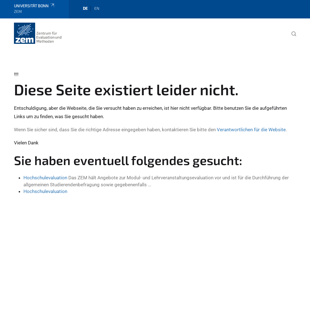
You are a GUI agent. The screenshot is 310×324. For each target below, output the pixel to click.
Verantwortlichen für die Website (251, 129)
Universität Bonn (34, 5)
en (96, 8)
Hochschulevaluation (45, 177)
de (85, 8)
